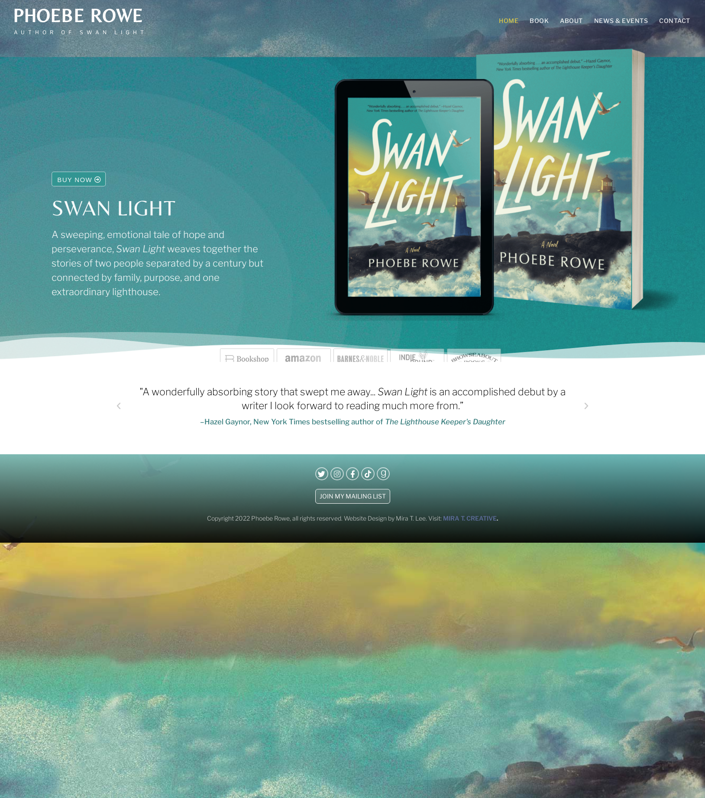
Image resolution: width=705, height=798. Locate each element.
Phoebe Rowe (78, 15)
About (571, 20)
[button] (118, 406)
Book (539, 20)
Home (508, 20)
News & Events (621, 20)
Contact (674, 20)
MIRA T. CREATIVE (470, 518)
